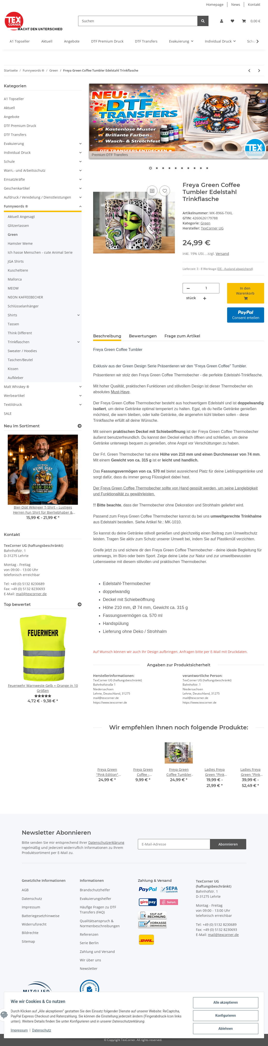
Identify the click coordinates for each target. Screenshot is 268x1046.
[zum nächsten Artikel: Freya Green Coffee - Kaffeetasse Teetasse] (259, 70)
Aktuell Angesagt (21, 216)
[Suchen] (138, 21)
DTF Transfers (15, 134)
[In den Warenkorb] (97, 179)
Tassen (13, 324)
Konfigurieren (224, 1016)
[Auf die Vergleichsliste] (152, 190)
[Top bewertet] (80, 604)
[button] (221, 21)
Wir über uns (90, 960)
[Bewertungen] (42, 696)
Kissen (13, 368)
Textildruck (13, 404)
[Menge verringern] (188, 288)
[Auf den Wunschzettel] (164, 190)
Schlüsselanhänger (23, 306)
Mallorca (15, 279)
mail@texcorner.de (31, 594)
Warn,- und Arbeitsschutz (24, 170)
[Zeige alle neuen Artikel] (80, 426)
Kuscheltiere (18, 270)
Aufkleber (15, 377)
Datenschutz (32, 898)
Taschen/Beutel (20, 359)
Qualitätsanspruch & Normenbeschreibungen (100, 923)
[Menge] (206, 288)
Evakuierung (14, 143)
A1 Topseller (14, 98)
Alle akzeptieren (224, 1004)
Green (205, 223)
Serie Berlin (89, 943)
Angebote (11, 116)
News (235, 4)
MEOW (13, 288)
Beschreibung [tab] (107, 336)
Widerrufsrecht (34, 924)
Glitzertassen (18, 225)
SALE (8, 413)
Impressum (31, 907)
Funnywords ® (16, 206)
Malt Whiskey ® (16, 386)
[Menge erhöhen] (204, 298)
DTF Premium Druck (20, 125)
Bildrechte (30, 932)
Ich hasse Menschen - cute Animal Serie (40, 252)
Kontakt (254, 4)
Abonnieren (228, 844)
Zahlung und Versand (97, 951)
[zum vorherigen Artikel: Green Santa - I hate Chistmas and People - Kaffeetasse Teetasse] (249, 70)
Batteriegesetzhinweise (41, 915)
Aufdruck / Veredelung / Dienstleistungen (37, 197)
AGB (25, 890)
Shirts (12, 315)
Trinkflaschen (19, 342)
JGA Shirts (16, 261)
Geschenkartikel (17, 188)
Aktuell (9, 107)
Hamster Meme (20, 243)
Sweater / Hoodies (22, 351)
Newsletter (88, 968)
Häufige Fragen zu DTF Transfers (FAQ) (98, 909)
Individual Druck (17, 152)
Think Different (20, 333)
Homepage (214, 4)
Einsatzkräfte (14, 179)
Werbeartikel (14, 395)
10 (207, 168)
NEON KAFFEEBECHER (25, 297)
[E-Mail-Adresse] (174, 844)
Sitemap (28, 941)
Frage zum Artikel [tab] (182, 336)
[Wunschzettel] (232, 21)
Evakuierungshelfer (95, 898)
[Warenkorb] (251, 21)
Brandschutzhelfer (95, 890)
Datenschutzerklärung (106, 842)
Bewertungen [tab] (143, 336)
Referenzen (89, 934)
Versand (222, 253)
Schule (9, 161)
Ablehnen (224, 1029)
